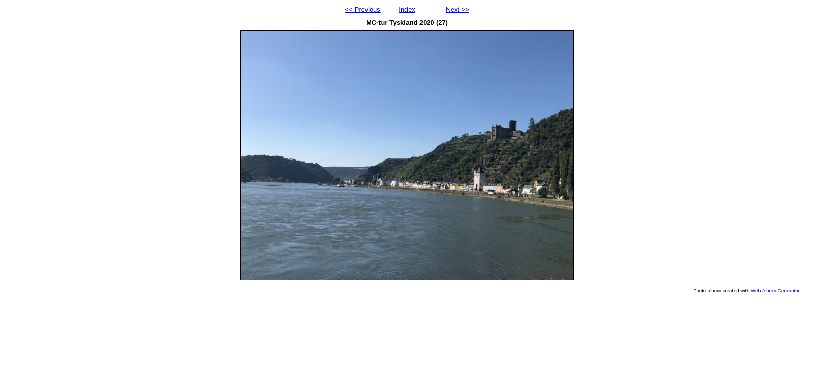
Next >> (457, 10)
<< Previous (362, 10)
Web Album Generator (775, 290)
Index (407, 10)
